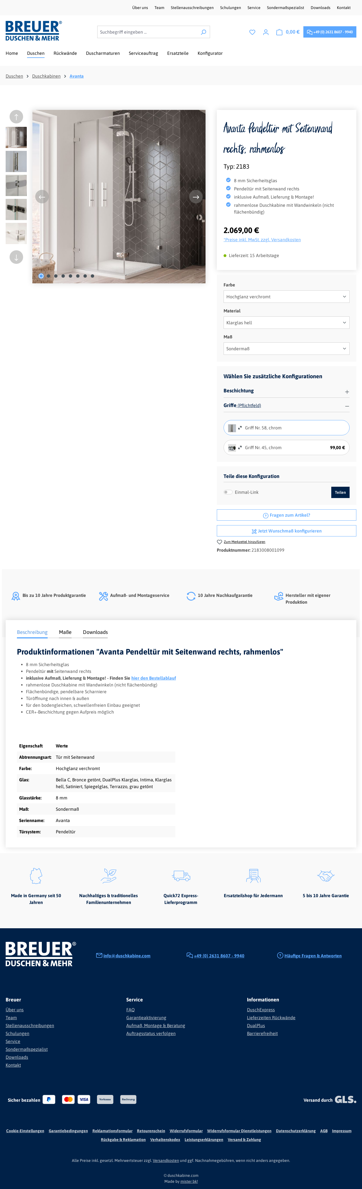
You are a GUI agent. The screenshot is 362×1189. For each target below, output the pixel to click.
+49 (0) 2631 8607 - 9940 (330, 31)
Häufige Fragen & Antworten (313, 955)
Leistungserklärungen (204, 1139)
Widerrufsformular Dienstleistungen (239, 1131)
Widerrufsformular (186, 1131)
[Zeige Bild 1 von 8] (41, 276)
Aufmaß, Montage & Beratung (155, 1025)
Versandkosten (166, 1160)
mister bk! (189, 1181)
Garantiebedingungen (68, 1131)
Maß (228, 336)
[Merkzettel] (252, 32)
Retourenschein (151, 1131)
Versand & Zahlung (244, 1139)
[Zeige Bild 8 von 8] (92, 276)
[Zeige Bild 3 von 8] (56, 276)
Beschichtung (239, 391)
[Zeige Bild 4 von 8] (63, 276)
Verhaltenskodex (165, 1139)
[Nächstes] (196, 196)
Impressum (342, 1131)
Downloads (321, 7)
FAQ (130, 1009)
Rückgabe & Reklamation (123, 1139)
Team (159, 7)
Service (254, 7)
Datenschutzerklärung (296, 1131)
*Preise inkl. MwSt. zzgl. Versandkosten (262, 239)
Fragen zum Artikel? (286, 514)
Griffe (230, 405)
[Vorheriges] (42, 196)
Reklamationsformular (112, 1131)
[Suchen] (203, 32)
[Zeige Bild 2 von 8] (48, 276)
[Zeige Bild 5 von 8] (70, 276)
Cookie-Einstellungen (25, 1131)
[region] (105, 196)
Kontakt (344, 7)
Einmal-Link (247, 492)
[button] (287, 391)
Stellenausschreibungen (193, 7)
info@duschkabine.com (127, 955)
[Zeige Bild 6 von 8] (78, 276)
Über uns (140, 7)
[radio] (232, 427)
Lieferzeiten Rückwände (271, 1017)
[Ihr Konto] (266, 32)
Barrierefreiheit (262, 1033)
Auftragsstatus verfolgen (151, 1033)
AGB (324, 1131)
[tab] (32, 632)
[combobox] (147, 32)
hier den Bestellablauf (153, 678)
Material (232, 310)
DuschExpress (261, 1009)
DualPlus (256, 1025)
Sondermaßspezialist (286, 7)
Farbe (229, 284)
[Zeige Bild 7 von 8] (85, 276)
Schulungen (231, 7)
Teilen (340, 492)
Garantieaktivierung (146, 1017)
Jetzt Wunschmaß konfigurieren (286, 530)
